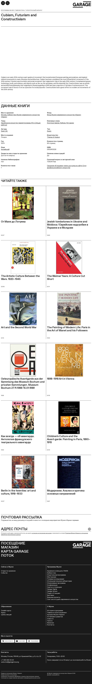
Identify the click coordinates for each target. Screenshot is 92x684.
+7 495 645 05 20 (7, 660)
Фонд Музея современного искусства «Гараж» (64, 115)
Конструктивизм (53, 123)
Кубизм (63, 123)
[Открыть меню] (3, 3)
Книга (49, 131)
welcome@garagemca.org (10, 662)
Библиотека (20, 10)
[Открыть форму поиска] (8, 3)
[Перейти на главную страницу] (82, 4)
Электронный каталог (34, 10)
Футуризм (70, 123)
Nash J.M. (4, 131)
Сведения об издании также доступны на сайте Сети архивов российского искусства (66, 167)
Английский (5, 149)
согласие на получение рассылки (41, 533)
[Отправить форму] (89, 529)
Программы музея (7, 10)
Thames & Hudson (53, 137)
